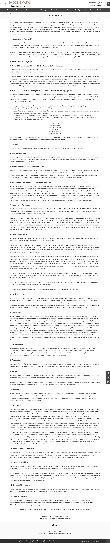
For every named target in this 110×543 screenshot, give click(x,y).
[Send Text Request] (108, 373)
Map (100, 4)
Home (11, 13)
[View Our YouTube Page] (56, 525)
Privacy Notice (49, 170)
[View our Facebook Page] (53, 525)
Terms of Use (49, 531)
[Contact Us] (108, 377)
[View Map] (108, 382)
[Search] (108, 4)
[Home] (19, 4)
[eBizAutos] (61, 533)
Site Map (62, 531)
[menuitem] (9, 10)
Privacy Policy (56, 531)
